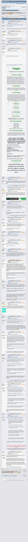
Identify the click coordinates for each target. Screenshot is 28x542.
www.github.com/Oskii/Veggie (21, 135)
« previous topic (21, 15)
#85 (25, 178)
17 (16, 16)
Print (25, 17)
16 (15, 16)
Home (4, 10)
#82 (25, 32)
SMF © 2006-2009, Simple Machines (19, 480)
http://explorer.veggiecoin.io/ (10, 245)
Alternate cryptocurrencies (11, 12)
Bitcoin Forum (4, 12)
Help (6, 10)
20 (19, 468)
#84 (25, 49)
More (17, 10)
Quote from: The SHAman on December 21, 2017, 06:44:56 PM (15, 358)
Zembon (3, 177)
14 (13, 16)
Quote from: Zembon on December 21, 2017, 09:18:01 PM (14, 387)
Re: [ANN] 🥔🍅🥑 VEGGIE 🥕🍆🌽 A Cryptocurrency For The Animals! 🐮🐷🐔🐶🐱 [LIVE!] (16, 22)
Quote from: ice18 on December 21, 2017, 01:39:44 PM (14, 205)
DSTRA (10, 185)
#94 (25, 303)
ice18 (3, 188)
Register (14, 10)
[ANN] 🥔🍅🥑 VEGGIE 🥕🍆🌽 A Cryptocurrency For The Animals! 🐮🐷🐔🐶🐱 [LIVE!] (11, 472)
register (13, 5)
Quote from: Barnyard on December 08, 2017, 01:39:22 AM (14, 64)
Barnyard (3, 21)
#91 (25, 250)
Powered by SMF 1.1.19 (10, 480)
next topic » (25, 16)
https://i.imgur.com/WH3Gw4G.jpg (11, 65)
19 (18, 16)
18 (17, 16)
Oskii (3, 331)
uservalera (4, 302)
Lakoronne (4, 231)
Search (9, 10)
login (10, 5)
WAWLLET (4, 48)
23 (4, 17)
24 (5, 17)
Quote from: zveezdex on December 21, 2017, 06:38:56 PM (14, 335)
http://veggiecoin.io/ (9, 229)
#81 (25, 22)
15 (14, 16)
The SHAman (3, 281)
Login (11, 10)
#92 (25, 261)
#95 (25, 317)
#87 (25, 202)
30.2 (5, 8)
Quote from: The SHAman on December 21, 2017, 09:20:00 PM (15, 417)
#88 (25, 220)
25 (6, 17)
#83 (25, 41)
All (8, 17)
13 (12, 16)
